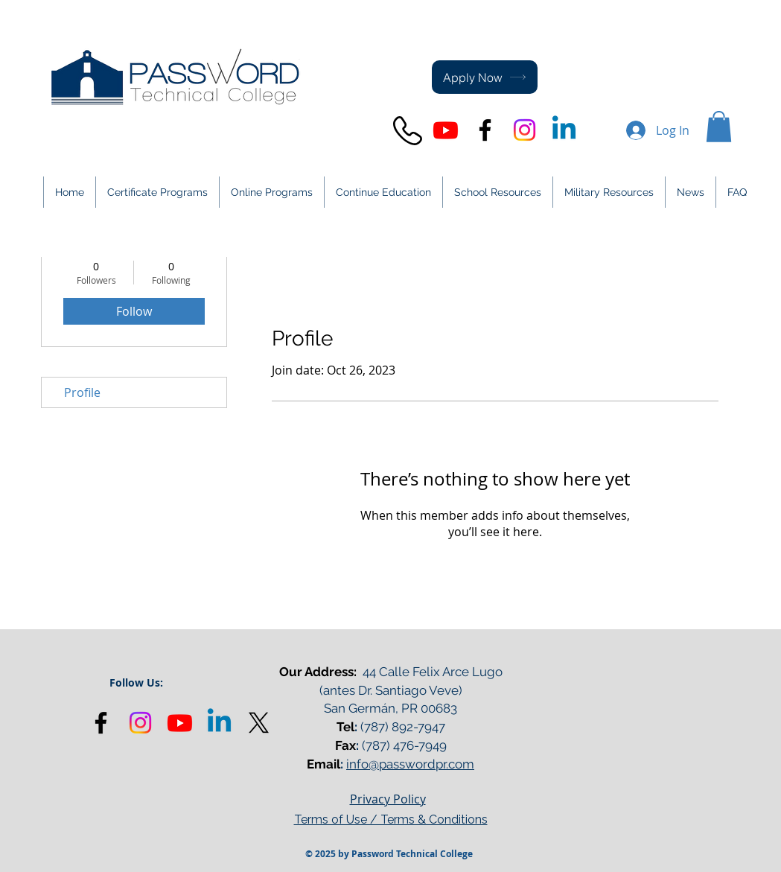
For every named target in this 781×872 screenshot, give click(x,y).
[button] (719, 126)
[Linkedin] (563, 129)
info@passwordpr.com (410, 764)
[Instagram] (524, 129)
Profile (82, 392)
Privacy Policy (388, 799)
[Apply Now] (485, 77)
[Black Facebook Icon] (485, 129)
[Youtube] (445, 129)
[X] (258, 722)
